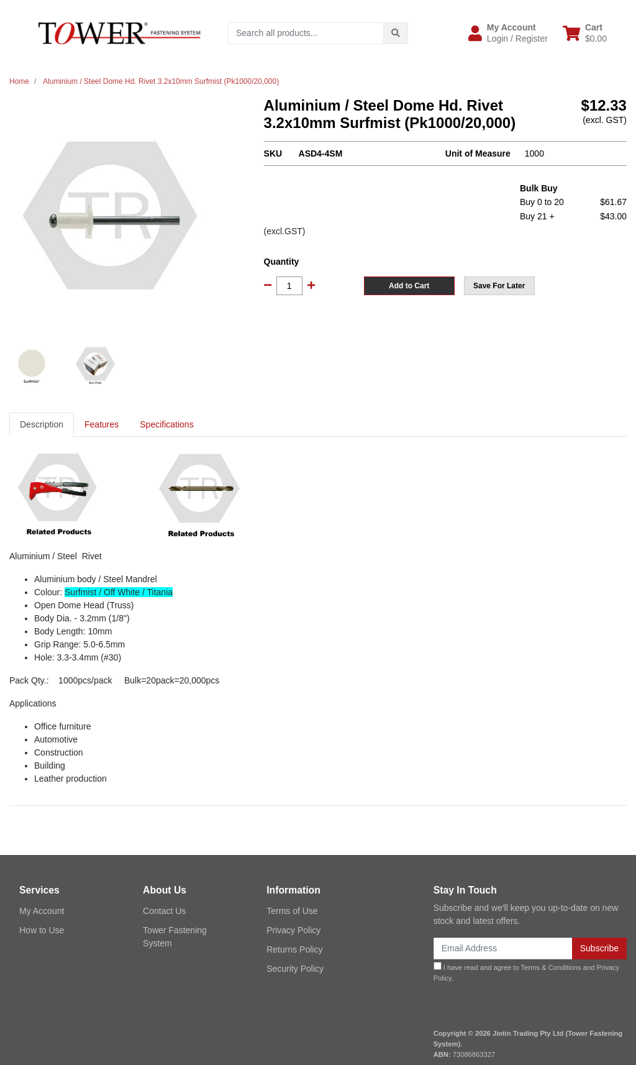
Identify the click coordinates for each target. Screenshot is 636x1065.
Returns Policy (294, 949)
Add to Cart (409, 285)
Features (101, 424)
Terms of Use (291, 911)
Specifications (166, 424)
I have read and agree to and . (527, 972)
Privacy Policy (293, 930)
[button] (508, 33)
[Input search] (306, 33)
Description (41, 424)
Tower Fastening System (175, 936)
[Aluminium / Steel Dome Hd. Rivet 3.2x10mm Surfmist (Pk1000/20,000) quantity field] (289, 286)
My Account (41, 911)
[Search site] (395, 33)
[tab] (41, 425)
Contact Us (164, 911)
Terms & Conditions (551, 967)
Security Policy (295, 969)
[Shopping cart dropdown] (585, 33)
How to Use (41, 930)
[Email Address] (503, 948)
